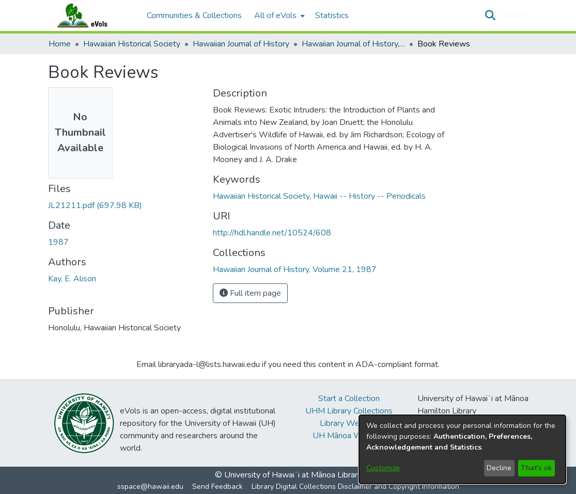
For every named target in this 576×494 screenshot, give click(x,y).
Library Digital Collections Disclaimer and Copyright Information (355, 486)
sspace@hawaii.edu (150, 486)
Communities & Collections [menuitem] (194, 15)
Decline (499, 468)
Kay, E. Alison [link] (72, 278)
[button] (490, 15)
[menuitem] (278, 15)
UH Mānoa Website (349, 435)
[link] (95, 205)
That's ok (536, 468)
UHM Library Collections (349, 411)
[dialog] (462, 449)
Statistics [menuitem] (332, 15)
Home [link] (60, 44)
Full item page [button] (250, 293)
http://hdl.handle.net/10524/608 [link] (272, 232)
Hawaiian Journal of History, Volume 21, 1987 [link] (353, 44)
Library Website (349, 423)
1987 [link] (58, 242)
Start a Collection (349, 398)
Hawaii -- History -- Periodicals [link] (369, 196)
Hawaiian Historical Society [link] (131, 44)
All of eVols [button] (275, 15)
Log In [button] (512, 15)
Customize (383, 468)
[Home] (92, 15)
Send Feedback (217, 486)
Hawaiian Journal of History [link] (241, 44)
